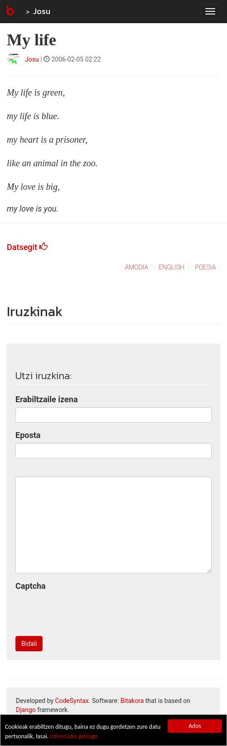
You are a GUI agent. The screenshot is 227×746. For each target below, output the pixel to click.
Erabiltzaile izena (46, 399)
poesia (205, 267)
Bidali (29, 643)
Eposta (27, 435)
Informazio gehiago (74, 736)
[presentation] (84, 611)
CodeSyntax (72, 700)
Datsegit (27, 247)
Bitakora (132, 700)
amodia (136, 267)
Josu (41, 11)
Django (26, 709)
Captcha (30, 586)
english (171, 267)
